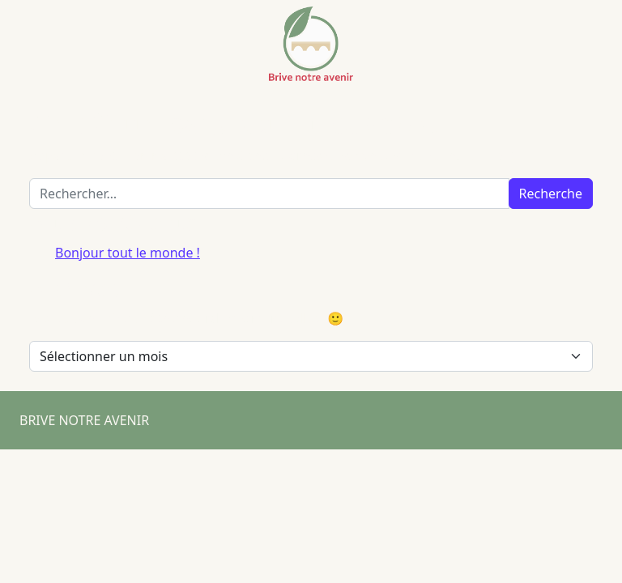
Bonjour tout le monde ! (127, 253)
